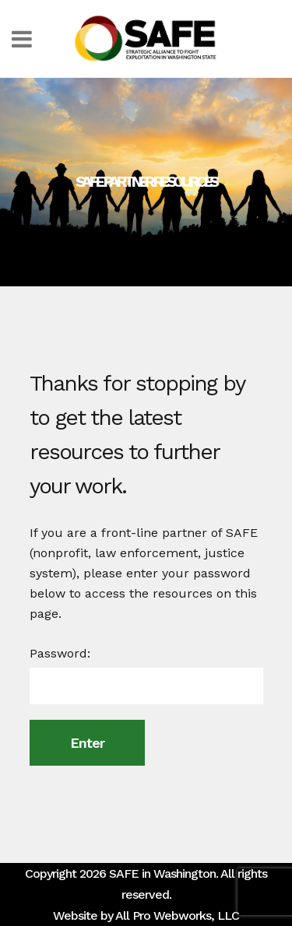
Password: (146, 675)
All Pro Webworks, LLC (177, 915)
